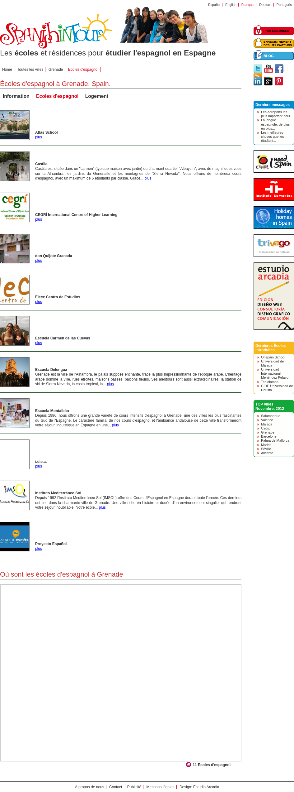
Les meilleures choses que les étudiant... (272, 136)
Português (284, 5)
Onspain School (273, 357)
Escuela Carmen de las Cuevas (62, 338)
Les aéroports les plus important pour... (277, 114)
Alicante (267, 453)
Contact (115, 787)
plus (38, 137)
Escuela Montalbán (52, 411)
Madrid (266, 445)
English (230, 5)
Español (214, 5)
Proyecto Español (51, 544)
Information (16, 96)
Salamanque (270, 416)
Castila (41, 164)
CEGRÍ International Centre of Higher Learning (76, 215)
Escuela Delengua (51, 369)
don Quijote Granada (53, 256)
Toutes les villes (30, 69)
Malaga (266, 424)
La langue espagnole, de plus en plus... (275, 124)
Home (7, 69)
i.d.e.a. (41, 461)
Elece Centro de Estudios (57, 297)
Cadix (265, 428)
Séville (266, 449)
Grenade (56, 69)
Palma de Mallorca (275, 440)
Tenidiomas (269, 382)
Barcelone (269, 436)
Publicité (134, 787)
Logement (97, 96)
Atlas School (46, 132)
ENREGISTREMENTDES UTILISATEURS (278, 43)
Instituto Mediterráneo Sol (58, 493)
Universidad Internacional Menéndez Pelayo (274, 373)
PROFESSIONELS (276, 30)
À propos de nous (89, 787)
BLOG (269, 56)
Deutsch (265, 5)
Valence (267, 420)
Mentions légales (161, 787)
